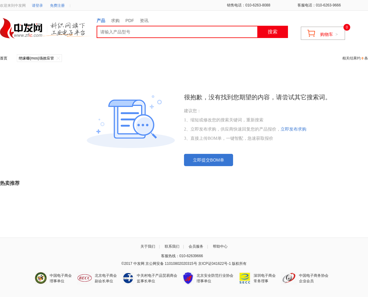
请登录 (37, 5)
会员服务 (196, 246)
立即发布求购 (293, 129)
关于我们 (147, 246)
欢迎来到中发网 (13, 5)
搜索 (273, 31)
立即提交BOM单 (208, 160)
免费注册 (57, 5)
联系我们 (172, 246)
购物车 (329, 34)
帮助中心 (220, 246)
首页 (3, 58)
